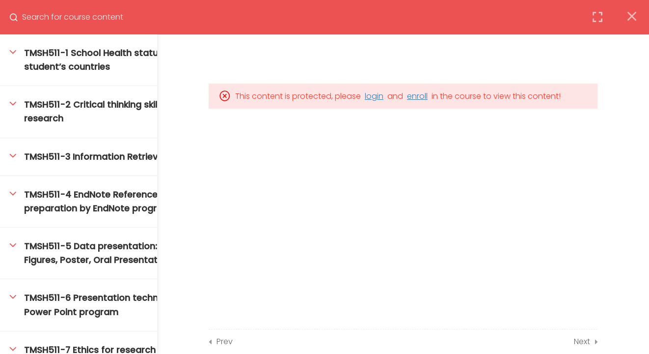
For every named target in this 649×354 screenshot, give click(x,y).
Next (620, 341)
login (412, 96)
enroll (455, 96)
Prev (263, 341)
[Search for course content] (17, 17)
